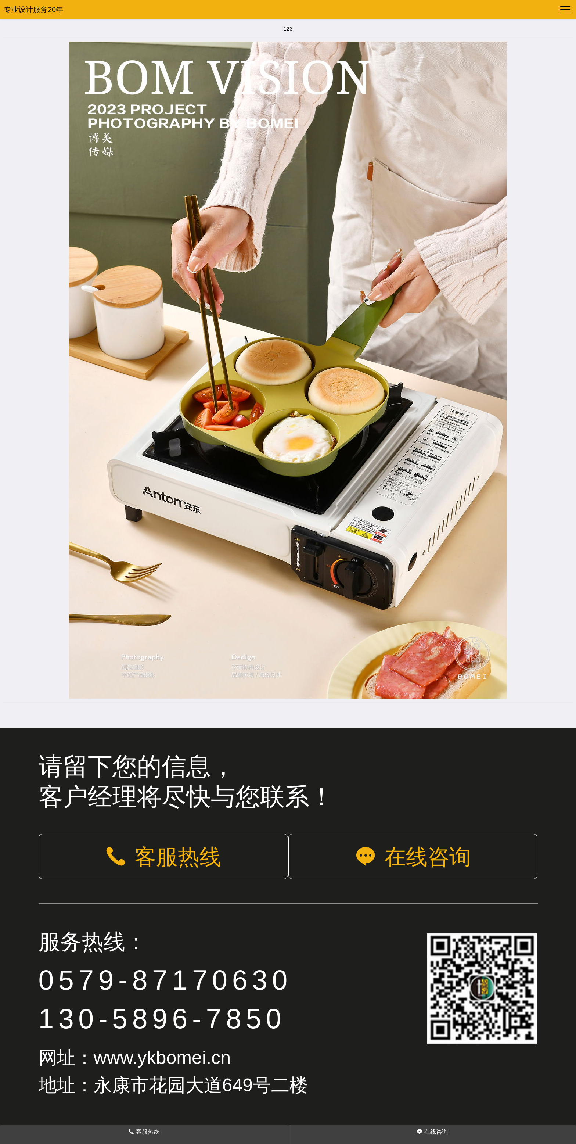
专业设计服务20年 (33, 10)
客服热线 (163, 857)
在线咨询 (413, 857)
